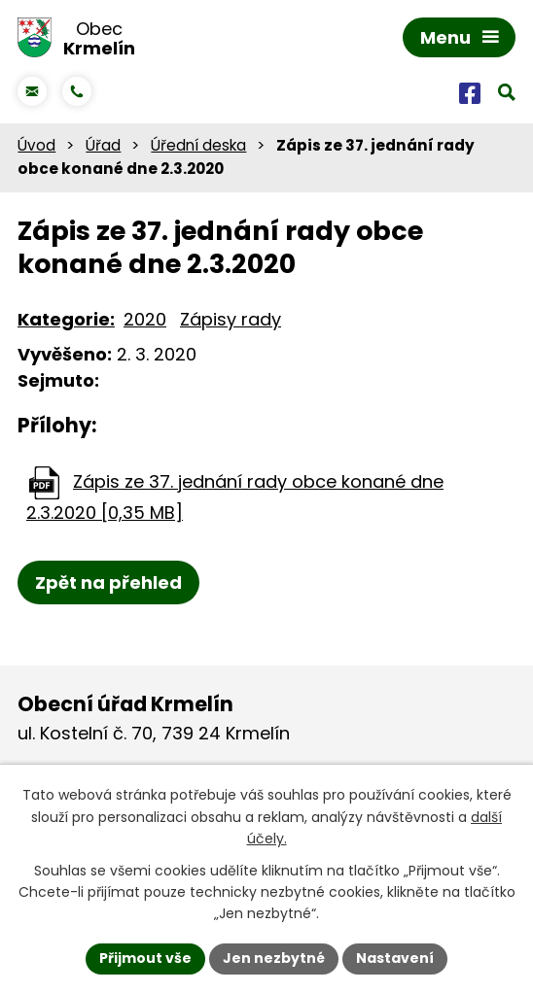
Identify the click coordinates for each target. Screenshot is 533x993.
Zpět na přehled (108, 582)
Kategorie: (66, 319)
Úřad (103, 145)
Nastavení (395, 958)
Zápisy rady (230, 319)
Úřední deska (198, 145)
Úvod (36, 145)
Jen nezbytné (274, 958)
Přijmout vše (145, 958)
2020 (145, 319)
